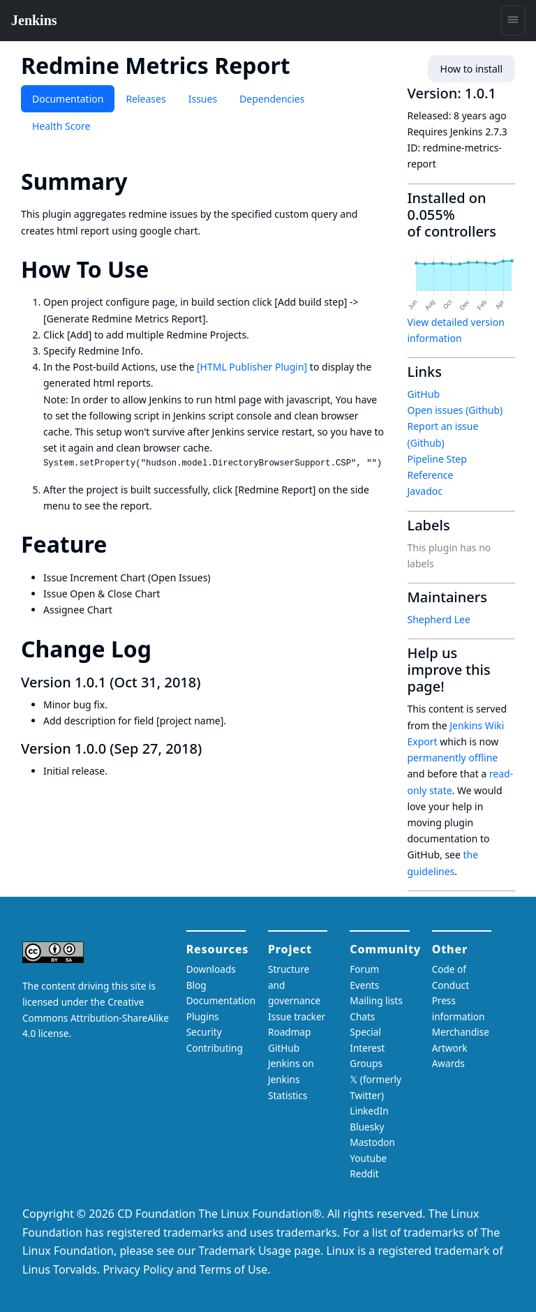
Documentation (67, 98)
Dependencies (271, 98)
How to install (471, 68)
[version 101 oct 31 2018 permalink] (208, 682)
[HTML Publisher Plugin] (252, 366)
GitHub (424, 394)
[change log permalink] (164, 648)
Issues (202, 98)
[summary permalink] (140, 181)
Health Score (61, 126)
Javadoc (425, 491)
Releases (145, 98)
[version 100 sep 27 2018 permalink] (210, 748)
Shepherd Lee (439, 619)
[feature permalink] (119, 544)
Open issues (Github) (455, 410)
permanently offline (453, 757)
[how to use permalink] (161, 269)
